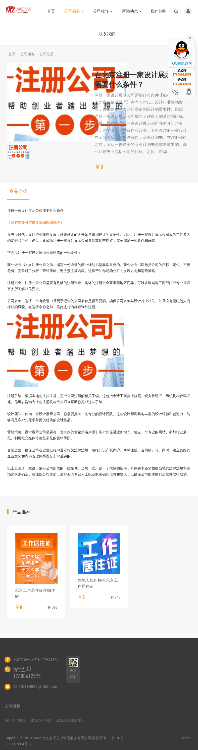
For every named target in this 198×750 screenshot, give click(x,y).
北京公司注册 (41, 720)
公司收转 (103, 11)
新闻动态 (132, 11)
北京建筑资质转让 (70, 720)
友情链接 (13, 706)
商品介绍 (18, 191)
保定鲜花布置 (15, 720)
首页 (51, 11)
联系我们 (107, 34)
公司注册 (47, 54)
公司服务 (74, 11)
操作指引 (159, 11)
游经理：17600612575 (27, 672)
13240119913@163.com (35, 686)
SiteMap (187, 738)
